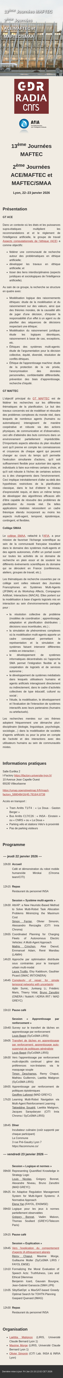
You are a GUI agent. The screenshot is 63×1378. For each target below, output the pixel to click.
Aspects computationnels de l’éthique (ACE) (30, 241)
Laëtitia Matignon (21, 1337)
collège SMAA (16, 535)
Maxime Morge (18, 1345)
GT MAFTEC (41, 398)
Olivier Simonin (18, 1353)
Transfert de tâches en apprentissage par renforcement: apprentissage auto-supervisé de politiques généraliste (35, 1044)
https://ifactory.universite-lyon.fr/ (33, 775)
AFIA (46, 535)
